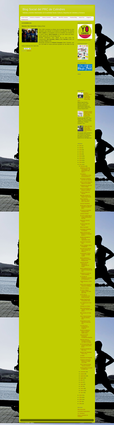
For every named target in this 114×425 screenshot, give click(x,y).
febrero (82, 390)
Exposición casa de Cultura (84, 221)
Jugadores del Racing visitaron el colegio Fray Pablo (85, 361)
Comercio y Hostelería (35, 17)
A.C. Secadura (81, 413)
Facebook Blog (73, 17)
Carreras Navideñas (85, 203)
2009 (80, 397)
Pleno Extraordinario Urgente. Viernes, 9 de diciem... (86, 309)
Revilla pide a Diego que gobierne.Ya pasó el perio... (86, 207)
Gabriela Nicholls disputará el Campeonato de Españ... (84, 264)
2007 (80, 401)
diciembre (83, 166)
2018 (80, 149)
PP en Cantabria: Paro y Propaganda (86, 246)
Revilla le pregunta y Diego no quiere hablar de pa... (85, 331)
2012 (80, 162)
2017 (80, 152)
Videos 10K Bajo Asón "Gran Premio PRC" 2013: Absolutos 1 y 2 (88, 129)
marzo (82, 388)
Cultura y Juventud (46, 17)
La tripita (82, 355)
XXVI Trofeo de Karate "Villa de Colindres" (85, 365)
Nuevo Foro (81, 17)
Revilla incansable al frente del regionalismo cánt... (85, 238)
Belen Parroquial (84, 227)
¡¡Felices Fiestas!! (84, 213)
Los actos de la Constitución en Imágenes (84, 327)
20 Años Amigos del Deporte (85, 193)
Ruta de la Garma (84, 288)
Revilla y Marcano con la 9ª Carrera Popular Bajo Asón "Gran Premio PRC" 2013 (84, 96)
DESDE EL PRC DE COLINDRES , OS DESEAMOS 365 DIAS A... (85, 170)
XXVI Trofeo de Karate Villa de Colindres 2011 (85, 317)
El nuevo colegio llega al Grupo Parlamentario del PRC (86, 217)
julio (82, 380)
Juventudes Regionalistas (84, 411)
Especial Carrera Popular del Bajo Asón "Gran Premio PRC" (88, 113)
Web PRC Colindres (63, 17)
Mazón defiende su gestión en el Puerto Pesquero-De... (85, 259)
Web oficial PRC (81, 409)
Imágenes (88, 17)
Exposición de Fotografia (86, 357)
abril (82, 386)
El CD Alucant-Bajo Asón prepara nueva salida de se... (86, 345)
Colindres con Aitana (85, 306)
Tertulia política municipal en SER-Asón (86, 368)
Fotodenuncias (24, 19)
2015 (80, 156)
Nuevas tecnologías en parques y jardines (85, 189)
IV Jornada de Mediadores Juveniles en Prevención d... (86, 278)
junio (82, 382)
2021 (80, 145)
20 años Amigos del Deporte (85, 224)
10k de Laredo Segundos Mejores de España (86, 182)
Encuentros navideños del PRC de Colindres (86, 179)
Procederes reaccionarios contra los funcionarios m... (85, 175)
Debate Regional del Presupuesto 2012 (85, 300)
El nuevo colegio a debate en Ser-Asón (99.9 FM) (85, 291)
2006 (80, 403)
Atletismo (29, 50)
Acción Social (24, 17)
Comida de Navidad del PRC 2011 (85, 349)
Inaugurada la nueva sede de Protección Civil (85, 322)
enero (82, 392)
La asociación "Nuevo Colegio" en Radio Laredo (85, 254)
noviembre (83, 371)
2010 (80, 395)
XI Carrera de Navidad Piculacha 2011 (85, 211)
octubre (82, 373)
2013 (80, 160)
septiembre (83, 376)
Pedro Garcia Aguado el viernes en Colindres (86, 285)
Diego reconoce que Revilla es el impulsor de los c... (86, 234)
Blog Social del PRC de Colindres (44, 9)
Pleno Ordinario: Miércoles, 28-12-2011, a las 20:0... (85, 200)
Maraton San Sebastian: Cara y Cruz (86, 353)
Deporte (54, 17)
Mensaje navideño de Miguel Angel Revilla (85, 196)
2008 (80, 399)
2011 (80, 164)
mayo (82, 384)
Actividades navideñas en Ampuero (85, 230)
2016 (80, 154)
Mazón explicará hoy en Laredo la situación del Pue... (86, 270)
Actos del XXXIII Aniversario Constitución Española (86, 336)
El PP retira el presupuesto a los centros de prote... (85, 296)
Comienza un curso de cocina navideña (85, 274)
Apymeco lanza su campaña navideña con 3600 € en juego (85, 341)
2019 (80, 147)
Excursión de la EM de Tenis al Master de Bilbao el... (85, 250)
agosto (82, 378)
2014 (80, 158)
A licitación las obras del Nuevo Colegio (86, 186)
